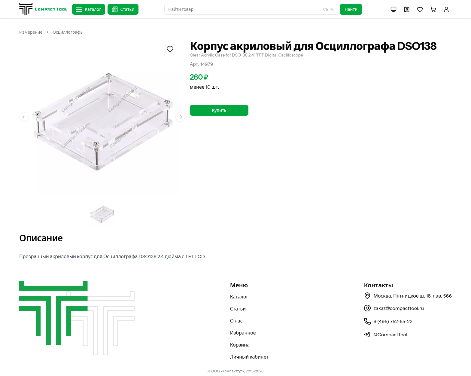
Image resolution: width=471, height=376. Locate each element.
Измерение (30, 32)
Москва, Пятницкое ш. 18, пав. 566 (408, 295)
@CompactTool (385, 334)
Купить (219, 110)
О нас (236, 321)
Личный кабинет (249, 357)
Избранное (243, 333)
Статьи (238, 309)
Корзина (240, 345)
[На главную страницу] (43, 9)
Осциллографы (68, 32)
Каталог (239, 297)
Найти (351, 9)
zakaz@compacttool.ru (394, 308)
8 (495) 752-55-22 (388, 321)
